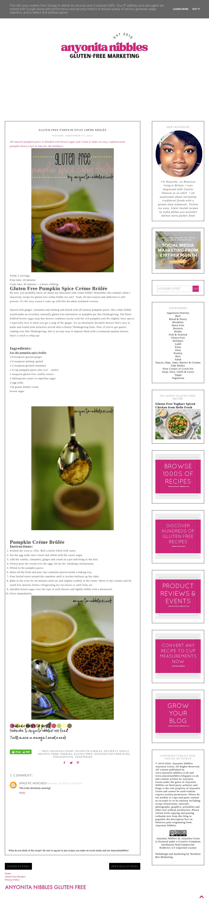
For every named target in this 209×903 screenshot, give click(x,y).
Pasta (178, 347)
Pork (178, 350)
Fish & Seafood (178, 334)
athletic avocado (33, 783)
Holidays (178, 340)
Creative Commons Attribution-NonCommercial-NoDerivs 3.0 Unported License (180, 844)
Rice (178, 356)
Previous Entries (124, 866)
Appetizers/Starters (178, 312)
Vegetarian (84, 757)
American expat (62, 751)
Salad (178, 359)
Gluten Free (83, 754)
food (55, 754)
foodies (66, 754)
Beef (178, 315)
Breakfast (178, 322)
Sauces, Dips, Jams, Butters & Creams (178, 362)
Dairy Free (178, 325)
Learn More (180, 9)
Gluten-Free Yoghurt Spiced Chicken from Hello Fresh (175, 405)
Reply (22, 792)
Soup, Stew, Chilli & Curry (178, 371)
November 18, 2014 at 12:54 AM (64, 783)
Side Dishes (178, 365)
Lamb (178, 343)
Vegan (178, 374)
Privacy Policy (12, 879)
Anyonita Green (190, 838)
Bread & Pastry (178, 319)
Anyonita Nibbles (89, 751)
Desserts (111, 751)
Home (8, 873)
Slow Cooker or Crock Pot (178, 368)
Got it (196, 9)
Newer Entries (18, 866)
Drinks (178, 331)
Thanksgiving (63, 757)
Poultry (178, 353)
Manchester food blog (112, 754)
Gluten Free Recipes (15, 876)
